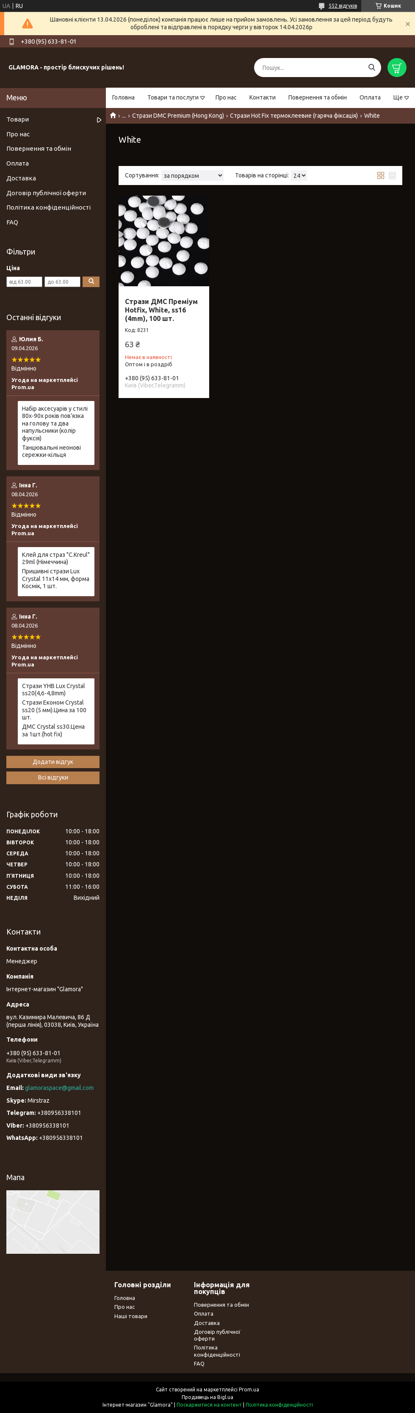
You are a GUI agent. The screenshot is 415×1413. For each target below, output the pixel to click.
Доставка (21, 178)
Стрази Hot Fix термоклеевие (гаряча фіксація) (294, 115)
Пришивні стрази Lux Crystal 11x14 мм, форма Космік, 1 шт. (55, 578)
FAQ (12, 222)
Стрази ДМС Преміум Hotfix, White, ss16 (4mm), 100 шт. (161, 310)
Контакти (262, 97)
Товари (17, 119)
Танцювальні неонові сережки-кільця (51, 451)
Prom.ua (249, 1389)
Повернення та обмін (317, 97)
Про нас (226, 97)
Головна (123, 97)
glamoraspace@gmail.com (59, 1087)
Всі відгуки (53, 777)
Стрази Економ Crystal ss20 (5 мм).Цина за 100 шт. (54, 710)
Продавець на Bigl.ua (207, 1397)
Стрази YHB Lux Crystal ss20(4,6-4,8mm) (53, 690)
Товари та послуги (173, 97)
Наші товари (130, 1316)
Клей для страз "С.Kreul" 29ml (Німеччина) (56, 558)
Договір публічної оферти (46, 192)
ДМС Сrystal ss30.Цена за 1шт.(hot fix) (53, 730)
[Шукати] (371, 67)
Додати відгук (53, 761)
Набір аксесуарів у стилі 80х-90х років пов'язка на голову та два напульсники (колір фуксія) (55, 423)
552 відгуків (343, 5)
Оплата (370, 97)
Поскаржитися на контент (209, 1404)
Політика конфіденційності (48, 207)
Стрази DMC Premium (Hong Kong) (178, 115)
